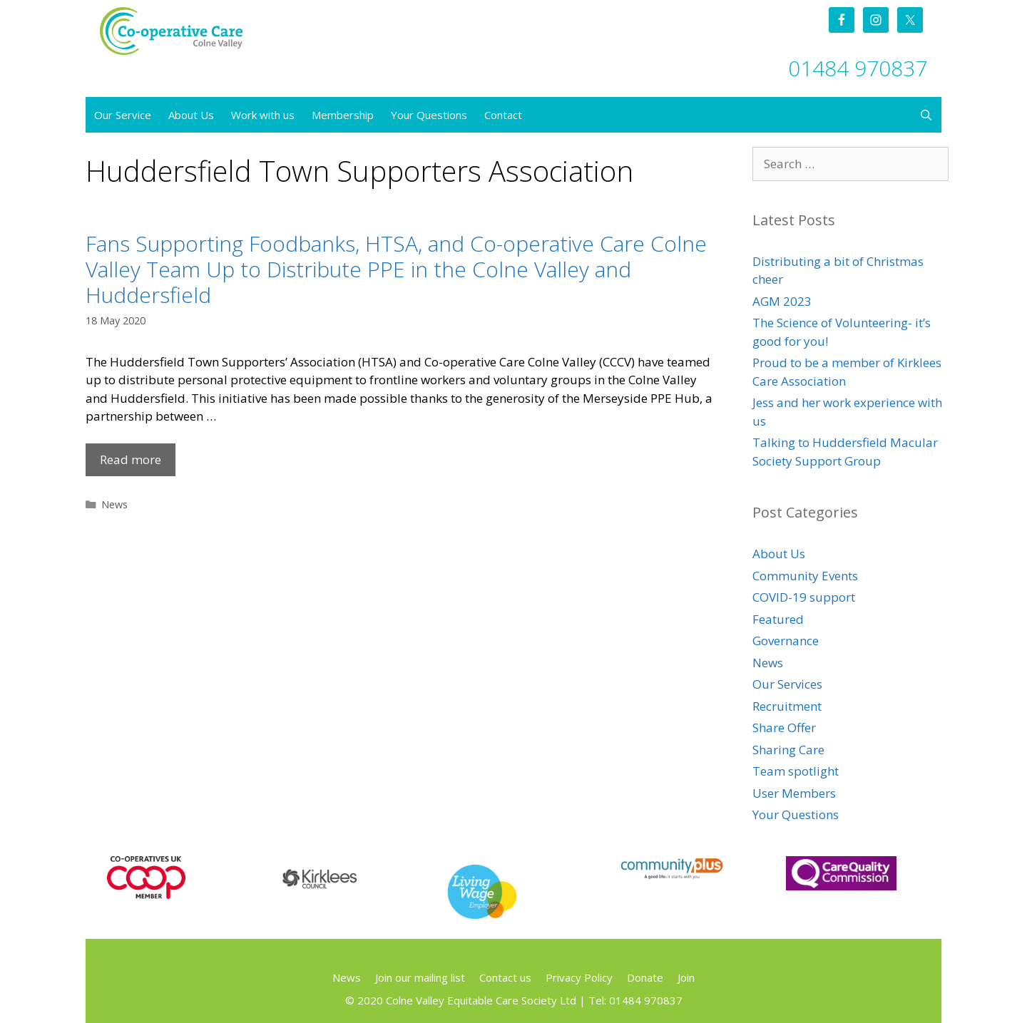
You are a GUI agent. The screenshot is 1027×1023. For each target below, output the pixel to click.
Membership (343, 115)
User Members (794, 793)
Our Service (122, 115)
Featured (778, 619)
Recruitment (787, 706)
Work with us (263, 115)
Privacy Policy (579, 977)
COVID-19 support (803, 597)
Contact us (505, 977)
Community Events (805, 575)
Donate (645, 977)
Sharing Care (788, 749)
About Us (191, 115)
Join (686, 977)
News (114, 504)
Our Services (787, 684)
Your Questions (429, 115)
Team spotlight (795, 771)
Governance (785, 640)
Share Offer (784, 727)
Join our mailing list (420, 977)
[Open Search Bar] (926, 115)
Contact (503, 115)
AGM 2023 (782, 301)
